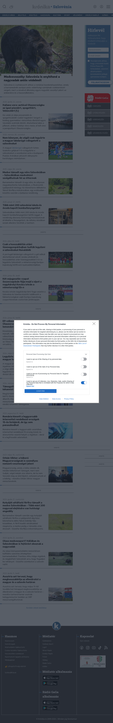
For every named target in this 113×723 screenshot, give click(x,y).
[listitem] (56, 354)
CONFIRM (40, 391)
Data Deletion (44, 399)
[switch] (84, 359)
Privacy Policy (69, 399)
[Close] (95, 324)
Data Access (56, 399)
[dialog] (56, 361)
